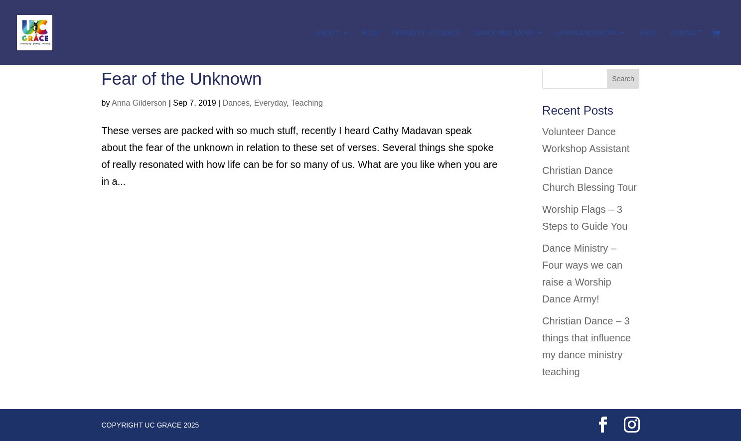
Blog (370, 33)
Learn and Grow (586, 33)
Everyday (270, 103)
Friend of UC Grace (426, 33)
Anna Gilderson (139, 103)
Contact (685, 33)
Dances (236, 103)
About (327, 33)
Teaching (307, 103)
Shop (648, 33)
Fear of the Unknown (182, 78)
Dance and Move (503, 33)
